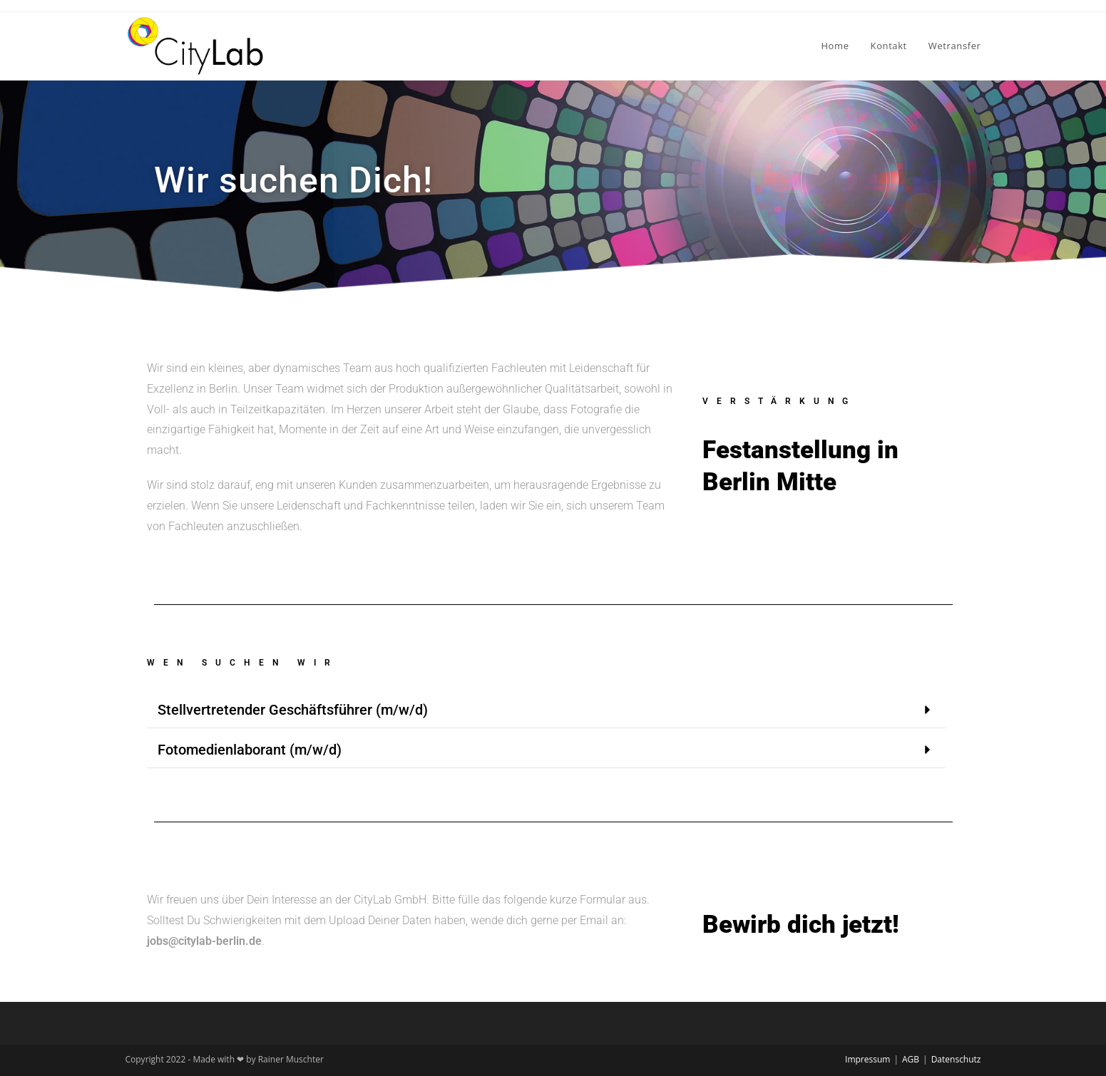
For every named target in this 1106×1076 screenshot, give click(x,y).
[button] (546, 710)
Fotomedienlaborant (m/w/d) (250, 749)
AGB (910, 1059)
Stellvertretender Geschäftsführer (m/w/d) (293, 709)
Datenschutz (956, 1059)
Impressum (867, 1059)
